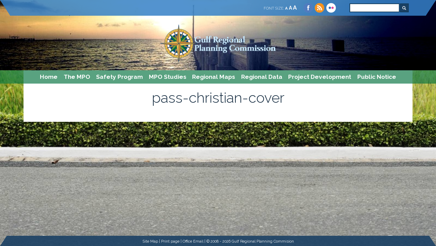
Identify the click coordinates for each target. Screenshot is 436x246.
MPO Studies (167, 76)
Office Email (193, 241)
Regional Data (261, 76)
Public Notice (376, 76)
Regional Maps (213, 76)
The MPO (77, 76)
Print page (170, 241)
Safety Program (119, 76)
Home (49, 76)
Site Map (150, 241)
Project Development (319, 76)
